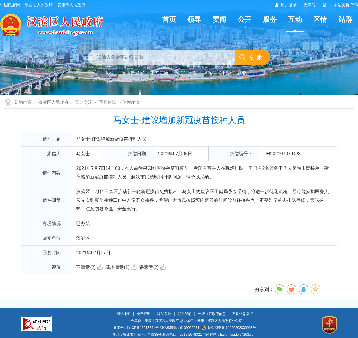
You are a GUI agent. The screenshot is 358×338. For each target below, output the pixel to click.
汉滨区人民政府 (53, 102)
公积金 (224, 73)
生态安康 (159, 73)
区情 (320, 19)
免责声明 (144, 314)
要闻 (219, 19)
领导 (194, 19)
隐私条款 (164, 314)
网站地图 (123, 314)
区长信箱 (107, 102)
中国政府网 (10, 5)
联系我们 (185, 314)
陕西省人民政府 (39, 5)
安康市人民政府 (71, 5)
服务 (270, 19)
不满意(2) (89, 267)
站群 (345, 19)
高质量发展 (132, 73)
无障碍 (310, 5)
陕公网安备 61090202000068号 (229, 328)
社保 (207, 73)
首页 (169, 19)
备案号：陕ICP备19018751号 (135, 328)
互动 (295, 19)
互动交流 (83, 102)
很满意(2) (152, 267)
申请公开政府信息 (212, 314)
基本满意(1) (121, 267)
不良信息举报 (242, 314)
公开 (244, 19)
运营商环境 (185, 73)
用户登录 (289, 5)
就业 (241, 73)
